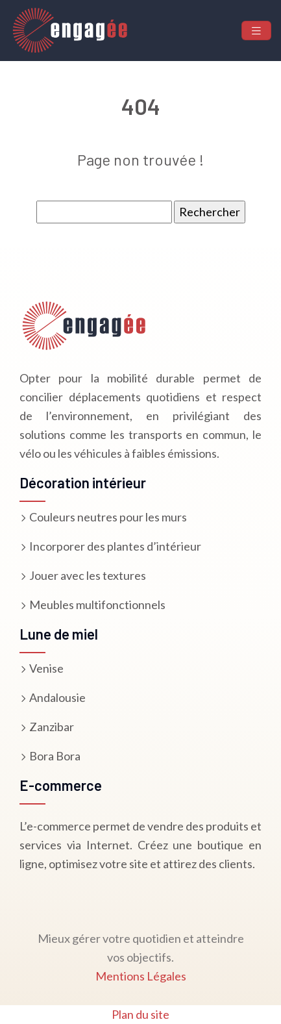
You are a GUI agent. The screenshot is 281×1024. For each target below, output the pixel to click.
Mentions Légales (140, 976)
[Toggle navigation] (256, 31)
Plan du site (140, 1014)
